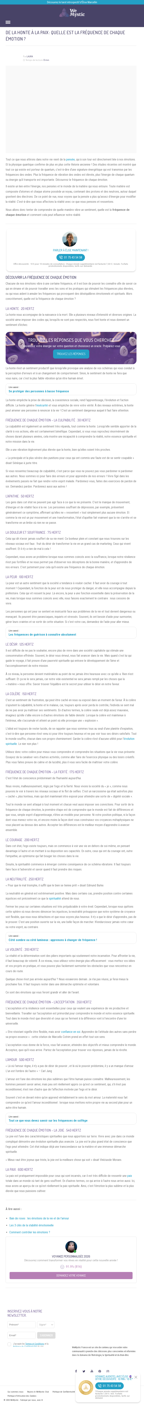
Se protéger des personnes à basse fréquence (39, 391)
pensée (70, 159)
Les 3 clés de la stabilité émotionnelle (31, 1225)
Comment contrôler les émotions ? (29, 1232)
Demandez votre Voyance (71, 1275)
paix (129, 1176)
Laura (30, 56)
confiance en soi (70, 1032)
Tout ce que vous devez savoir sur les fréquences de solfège (48, 1120)
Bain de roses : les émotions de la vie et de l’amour (39, 1218)
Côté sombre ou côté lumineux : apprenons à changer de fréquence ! (53, 940)
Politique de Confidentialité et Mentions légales (72, 1392)
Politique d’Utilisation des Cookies (22, 1396)
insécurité (42, 405)
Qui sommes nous (15, 1392)
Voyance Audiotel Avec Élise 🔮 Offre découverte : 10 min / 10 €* (114, 1377)
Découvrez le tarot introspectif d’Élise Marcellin (72, 2)
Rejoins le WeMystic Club (38, 1392)
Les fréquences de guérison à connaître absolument (42, 634)
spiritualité (55, 898)
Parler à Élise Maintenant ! (70, 250)
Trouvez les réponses (71, 354)
